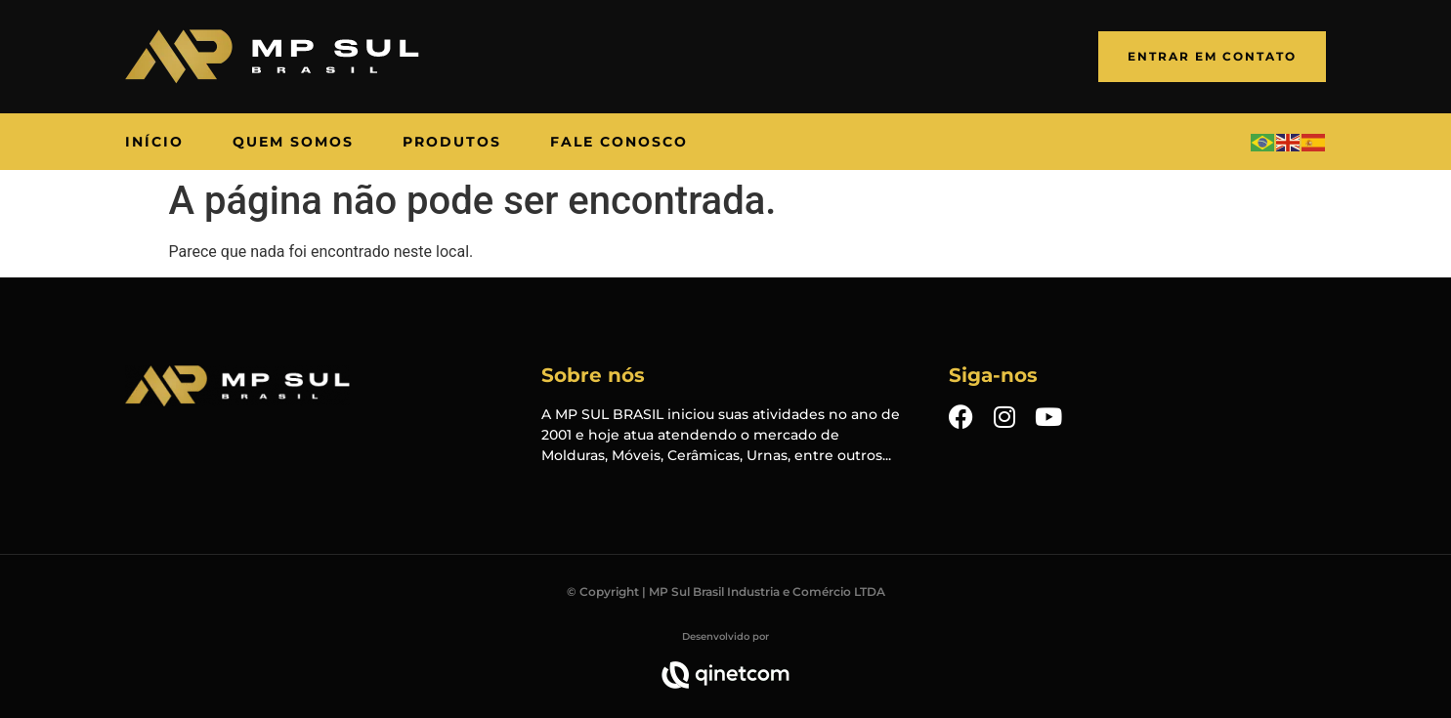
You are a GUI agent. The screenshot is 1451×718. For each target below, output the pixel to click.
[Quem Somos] (293, 141)
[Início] (154, 141)
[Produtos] (452, 141)
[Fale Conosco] (619, 141)
